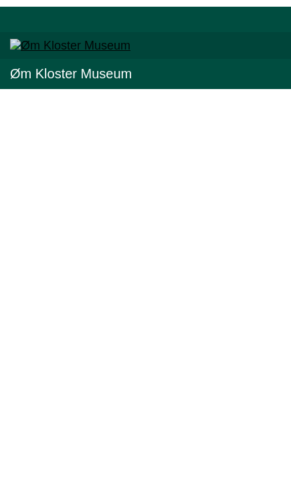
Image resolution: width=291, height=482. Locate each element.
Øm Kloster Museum (71, 73)
